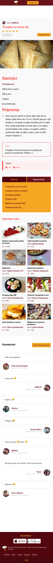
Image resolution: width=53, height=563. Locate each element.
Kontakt (10, 549)
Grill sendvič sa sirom (14, 317)
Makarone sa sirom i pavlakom (39, 317)
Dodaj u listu (44, 35)
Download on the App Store (20, 541)
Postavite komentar (41, 345)
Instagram (27, 554)
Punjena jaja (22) (14, 289)
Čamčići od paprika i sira (39, 289)
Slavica (14, 408)
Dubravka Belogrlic (19, 366)
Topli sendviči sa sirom (39, 235)
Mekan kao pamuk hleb (15, 203)
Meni (26, 560)
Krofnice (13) (10, 199)
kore (18, 167)
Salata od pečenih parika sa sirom (14, 235)
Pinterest (34, 554)
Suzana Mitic (36, 429)
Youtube (19, 554)
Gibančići (14, 262)
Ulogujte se (33, 3)
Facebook (7, 554)
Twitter (13, 554)
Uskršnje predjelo (13, 195)
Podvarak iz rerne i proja (16, 187)
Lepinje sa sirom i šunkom (16, 191)
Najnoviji (14, 179)
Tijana (39, 472)
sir (9, 167)
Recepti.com (4, 548)
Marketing (42, 547)
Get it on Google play (34, 541)
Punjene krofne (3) (13, 207)
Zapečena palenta (39, 262)
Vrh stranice (25, 535)
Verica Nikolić (17, 493)
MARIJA (15, 23)
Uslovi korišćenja (32, 547)
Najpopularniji (38, 179)
